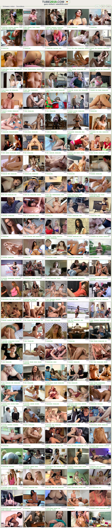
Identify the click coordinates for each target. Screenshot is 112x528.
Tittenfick (59, 278)
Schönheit (71, 110)
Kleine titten (69, 70)
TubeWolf (65, 109)
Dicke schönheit (5, 299)
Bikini (48, 487)
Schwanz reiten (5, 28)
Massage (39, 361)
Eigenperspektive (106, 69)
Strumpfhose (15, 424)
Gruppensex (9, 320)
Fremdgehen (93, 131)
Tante (48, 110)
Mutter (100, 131)
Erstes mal (4, 110)
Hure (3, 194)
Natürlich (38, 27)
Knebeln (52, 90)
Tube (49, 1)
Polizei (26, 110)
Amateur (91, 133)
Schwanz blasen (11, 278)
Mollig (10, 299)
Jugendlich (80, 487)
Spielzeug (60, 28)
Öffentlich (32, 466)
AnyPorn (65, 46)
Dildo (96, 48)
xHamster (20, 130)
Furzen (26, 69)
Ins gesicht (76, 466)
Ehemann (101, 236)
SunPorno (87, 67)
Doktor (8, 403)
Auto (72, 320)
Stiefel (3, 152)
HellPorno (43, 25)
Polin (70, 278)
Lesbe (74, 152)
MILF (97, 131)
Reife (70, 27)
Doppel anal (4, 173)
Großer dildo (51, 152)
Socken (9, 28)
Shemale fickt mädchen (13, 131)
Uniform (74, 112)
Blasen (76, 48)
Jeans (26, 341)
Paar (25, 215)
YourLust (109, 109)
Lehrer (51, 28)
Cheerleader (16, 27)
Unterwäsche (96, 320)
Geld (6, 194)
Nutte (62, 445)
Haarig (26, 90)
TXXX (87, 130)
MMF (9, 173)
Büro (29, 194)
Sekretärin (39, 194)
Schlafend (10, 342)
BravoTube (109, 46)
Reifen (15, 69)
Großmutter (9, 110)
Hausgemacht (4, 488)
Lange (108, 6)
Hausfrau (7, 152)
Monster (99, 424)
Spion (80, 236)
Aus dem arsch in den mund (96, 278)
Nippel (29, 90)
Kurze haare (55, 48)
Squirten (37, 215)
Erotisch (35, 361)
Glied (102, 69)
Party (14, 320)
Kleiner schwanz (70, 196)
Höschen (56, 90)
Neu (103, 6)
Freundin (102, 194)
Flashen (34, 27)
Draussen (56, 508)
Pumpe (95, 361)
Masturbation (54, 27)
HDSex (43, 109)
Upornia (65, 360)
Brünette (92, 48)
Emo (96, 90)
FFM (10, 90)
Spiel (25, 152)
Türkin (80, 215)
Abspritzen (30, 27)
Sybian (83, 131)
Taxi (106, 341)
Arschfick (11, 69)
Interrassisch (4, 215)
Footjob (62, 194)
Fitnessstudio (52, 299)
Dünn (85, 69)
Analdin (87, 25)
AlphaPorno (20, 255)
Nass (54, 426)
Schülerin (14, 28)
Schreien (107, 152)
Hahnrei (48, 90)
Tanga (60, 48)
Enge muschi (47, 384)
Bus (69, 320)
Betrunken (4, 320)
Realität (17, 403)
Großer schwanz (5, 69)
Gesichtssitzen (105, 278)
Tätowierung (98, 384)
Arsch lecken (49, 236)
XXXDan (43, 193)
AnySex (20, 25)
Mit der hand (106, 445)
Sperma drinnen (94, 69)
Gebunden (55, 28)
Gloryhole (84, 466)
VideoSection (108, 130)
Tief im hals (71, 90)
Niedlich (9, 487)
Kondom (48, 320)
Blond (26, 27)
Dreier (36, 487)
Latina (82, 320)
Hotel (99, 69)
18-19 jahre (3, 112)
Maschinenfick (71, 131)
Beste (97, 6)
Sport (2, 279)
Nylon (80, 90)
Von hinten (76, 90)
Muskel (52, 320)
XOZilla (109, 67)
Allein (91, 49)
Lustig (3, 361)
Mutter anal (19, 69)
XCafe (65, 25)
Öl (47, 69)
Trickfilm (48, 131)
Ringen (5, 279)
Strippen (108, 320)
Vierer (48, 299)
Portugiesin (93, 173)
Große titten (10, 27)
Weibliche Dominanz (32, 69)
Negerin (20, 27)
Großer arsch (5, 27)
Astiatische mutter (28, 173)
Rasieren (69, 91)
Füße (51, 194)
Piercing (99, 90)
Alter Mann (74, 69)
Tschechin (93, 508)
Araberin (48, 445)
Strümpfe (18, 152)
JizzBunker (20, 214)
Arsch (70, 48)
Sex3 (44, 46)
